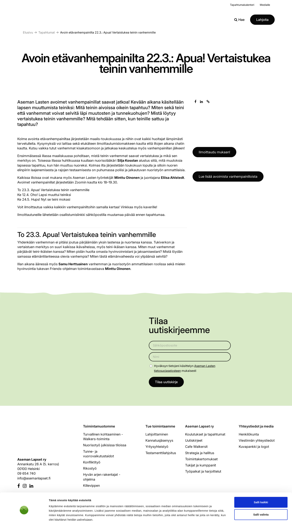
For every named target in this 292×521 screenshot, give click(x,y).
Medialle (265, 4)
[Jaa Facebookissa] (195, 102)
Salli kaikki (261, 484)
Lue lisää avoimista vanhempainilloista (228, 176)
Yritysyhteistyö (156, 447)
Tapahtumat (46, 32)
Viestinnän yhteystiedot (257, 440)
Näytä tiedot (199, 513)
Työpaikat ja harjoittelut (203, 471)
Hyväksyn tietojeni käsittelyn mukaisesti (184, 368)
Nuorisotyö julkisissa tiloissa (104, 445)
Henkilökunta (249, 434)
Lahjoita (262, 20)
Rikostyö (90, 468)
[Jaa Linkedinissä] (201, 102)
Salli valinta (261, 496)
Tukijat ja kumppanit (200, 465)
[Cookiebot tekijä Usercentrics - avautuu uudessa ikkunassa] (24, 514)
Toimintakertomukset (201, 459)
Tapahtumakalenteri (242, 4)
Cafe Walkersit (196, 447)
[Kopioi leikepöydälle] (208, 102)
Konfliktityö (91, 462)
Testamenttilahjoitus (160, 453)
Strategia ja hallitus (199, 453)
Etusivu (28, 32)
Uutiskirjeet (193, 440)
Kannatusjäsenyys (159, 440)
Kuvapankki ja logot (254, 447)
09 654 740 (26, 474)
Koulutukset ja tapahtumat (205, 434)
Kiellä (261, 508)
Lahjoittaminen (156, 434)
